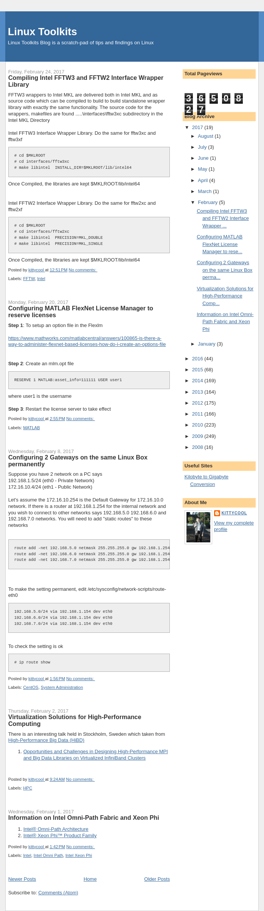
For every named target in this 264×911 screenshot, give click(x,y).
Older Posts (157, 879)
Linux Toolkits (42, 31)
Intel (41, 278)
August (206, 136)
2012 (198, 403)
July (203, 147)
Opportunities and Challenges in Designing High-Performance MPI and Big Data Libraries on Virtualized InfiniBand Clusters (95, 755)
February (208, 202)
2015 (198, 369)
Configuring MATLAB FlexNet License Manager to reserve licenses (80, 311)
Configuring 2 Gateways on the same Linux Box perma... (224, 270)
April (203, 180)
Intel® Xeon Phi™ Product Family (60, 835)
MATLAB (31, 427)
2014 (198, 380)
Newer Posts (22, 879)
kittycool (234, 513)
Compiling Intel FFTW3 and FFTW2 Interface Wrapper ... (223, 218)
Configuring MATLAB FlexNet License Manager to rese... (219, 244)
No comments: (82, 270)
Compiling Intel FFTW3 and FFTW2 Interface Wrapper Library (85, 81)
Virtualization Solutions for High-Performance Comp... (225, 296)
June (204, 158)
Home (90, 879)
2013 (198, 392)
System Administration (62, 687)
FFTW (29, 278)
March (205, 191)
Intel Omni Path (48, 855)
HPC (27, 788)
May (203, 169)
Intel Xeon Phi (78, 855)
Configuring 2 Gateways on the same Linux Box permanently (78, 460)
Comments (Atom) (58, 892)
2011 (198, 414)
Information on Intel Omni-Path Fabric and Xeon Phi (83, 817)
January (207, 344)
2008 (198, 447)
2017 (198, 127)
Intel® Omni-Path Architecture (56, 829)
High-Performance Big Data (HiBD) (46, 740)
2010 (198, 425)
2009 (198, 436)
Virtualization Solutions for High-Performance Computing (74, 720)
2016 (198, 358)
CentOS (30, 687)
